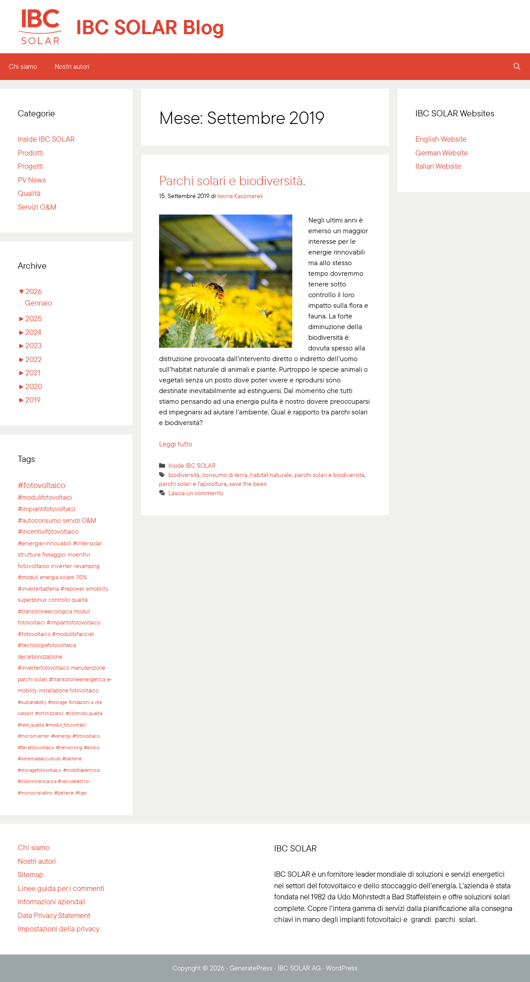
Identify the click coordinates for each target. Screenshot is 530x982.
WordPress (342, 968)
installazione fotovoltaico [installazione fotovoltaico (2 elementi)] (69, 690)
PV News (32, 179)
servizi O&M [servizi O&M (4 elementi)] (79, 520)
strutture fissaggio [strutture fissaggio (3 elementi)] (42, 554)
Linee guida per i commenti (61, 888)
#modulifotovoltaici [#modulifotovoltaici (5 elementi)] (45, 497)
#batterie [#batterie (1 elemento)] (64, 793)
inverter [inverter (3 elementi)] (61, 565)
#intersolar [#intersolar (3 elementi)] (87, 543)
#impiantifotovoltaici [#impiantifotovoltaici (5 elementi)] (46, 509)
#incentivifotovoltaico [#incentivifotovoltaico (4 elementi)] (48, 531)
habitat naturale (271, 474)
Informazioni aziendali (52, 901)
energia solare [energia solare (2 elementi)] (57, 576)
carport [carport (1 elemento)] (25, 713)
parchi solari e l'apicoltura (193, 483)
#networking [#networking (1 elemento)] (69, 747)
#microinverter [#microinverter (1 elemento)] (33, 736)
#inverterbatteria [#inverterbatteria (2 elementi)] (38, 588)
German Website (441, 152)
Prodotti (30, 152)
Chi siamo (23, 66)
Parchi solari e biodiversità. (232, 180)
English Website (440, 138)
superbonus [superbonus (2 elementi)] (32, 599)
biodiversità (183, 474)
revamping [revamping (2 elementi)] (87, 565)
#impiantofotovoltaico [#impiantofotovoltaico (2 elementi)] (73, 622)
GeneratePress (251, 968)
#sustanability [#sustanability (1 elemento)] (32, 702)
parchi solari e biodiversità (329, 474)
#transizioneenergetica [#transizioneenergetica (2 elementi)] (77, 679)
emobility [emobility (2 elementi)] (97, 588)
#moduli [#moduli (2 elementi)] (28, 576)
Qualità (29, 193)
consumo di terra (224, 474)
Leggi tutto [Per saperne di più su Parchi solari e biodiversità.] (175, 443)
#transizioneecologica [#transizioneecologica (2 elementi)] (45, 611)
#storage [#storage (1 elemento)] (57, 702)
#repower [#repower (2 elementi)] (72, 588)
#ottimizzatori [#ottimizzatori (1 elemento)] (49, 713)
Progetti (30, 166)
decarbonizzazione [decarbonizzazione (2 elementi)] (40, 656)
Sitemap (31, 874)
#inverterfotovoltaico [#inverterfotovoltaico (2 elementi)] (43, 667)
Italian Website (438, 166)
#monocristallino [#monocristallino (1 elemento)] (35, 793)
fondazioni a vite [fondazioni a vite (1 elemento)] (85, 702)
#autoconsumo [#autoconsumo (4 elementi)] (39, 520)
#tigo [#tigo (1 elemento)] (81, 793)
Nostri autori (72, 66)
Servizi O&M (37, 206)
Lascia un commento (195, 493)
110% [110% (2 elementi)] (81, 576)
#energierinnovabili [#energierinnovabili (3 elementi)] (44, 543)
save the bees (248, 483)
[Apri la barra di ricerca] (517, 66)
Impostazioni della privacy (59, 928)
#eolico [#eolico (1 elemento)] (92, 747)
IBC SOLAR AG (299, 968)
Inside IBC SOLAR (192, 465)
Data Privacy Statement (54, 915)
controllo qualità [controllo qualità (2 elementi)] (68, 599)
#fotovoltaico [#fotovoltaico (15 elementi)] (41, 485)
